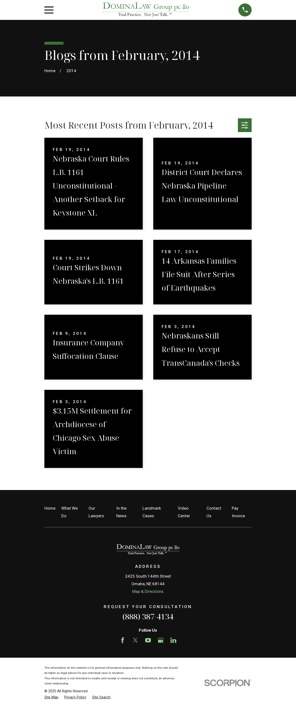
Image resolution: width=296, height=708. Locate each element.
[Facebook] (123, 640)
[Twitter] (135, 640)
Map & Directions (148, 591)
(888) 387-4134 (147, 616)
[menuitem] (51, 697)
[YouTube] (148, 640)
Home (49, 508)
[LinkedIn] (173, 640)
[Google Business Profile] (161, 640)
